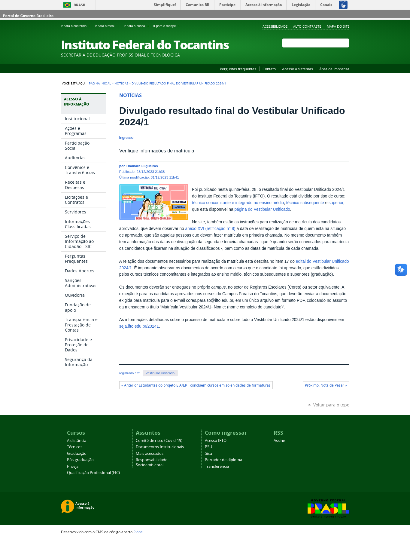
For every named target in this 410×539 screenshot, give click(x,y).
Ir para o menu (108, 26)
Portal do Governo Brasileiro (28, 15)
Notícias (121, 83)
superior (336, 203)
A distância (76, 440)
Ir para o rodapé (167, 26)
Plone (138, 531)
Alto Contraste (307, 26)
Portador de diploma (223, 459)
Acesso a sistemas (297, 68)
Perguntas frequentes (238, 68)
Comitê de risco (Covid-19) (159, 440)
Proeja (72, 466)
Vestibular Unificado (160, 373)
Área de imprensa (334, 68)
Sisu (208, 453)
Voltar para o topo (331, 405)
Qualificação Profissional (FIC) (93, 472)
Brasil (80, 5)
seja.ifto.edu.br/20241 (139, 326)
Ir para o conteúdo (77, 26)
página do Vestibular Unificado (262, 209)
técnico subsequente (305, 203)
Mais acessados (149, 453)
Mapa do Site (338, 26)
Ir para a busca (137, 26)
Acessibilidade (275, 26)
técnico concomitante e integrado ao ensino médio (238, 203)
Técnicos (74, 446)
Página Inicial (100, 83)
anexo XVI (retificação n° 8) (210, 228)
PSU (208, 446)
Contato (269, 68)
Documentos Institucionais (160, 446)
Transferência (217, 466)
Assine (279, 440)
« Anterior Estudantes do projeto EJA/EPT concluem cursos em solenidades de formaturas (196, 385)
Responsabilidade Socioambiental (151, 462)
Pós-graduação (80, 459)
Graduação (77, 453)
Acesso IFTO (215, 440)
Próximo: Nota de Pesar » (326, 385)
